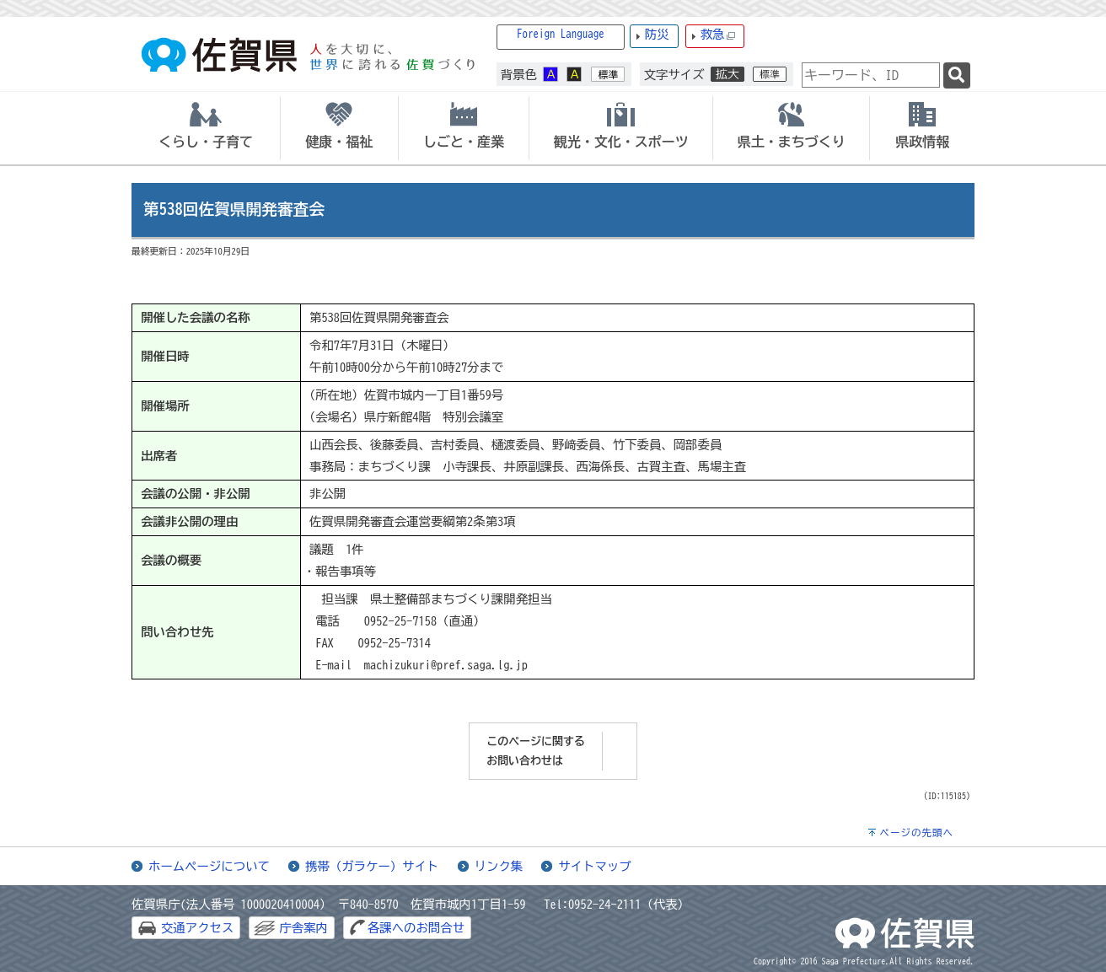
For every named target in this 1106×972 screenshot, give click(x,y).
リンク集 (499, 866)
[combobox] (871, 75)
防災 (657, 34)
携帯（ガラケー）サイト (371, 866)
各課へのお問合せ (416, 927)
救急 (718, 35)
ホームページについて (209, 866)
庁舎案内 (303, 927)
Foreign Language (560, 34)
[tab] (206, 128)
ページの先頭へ (916, 832)
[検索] (956, 75)
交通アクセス (197, 927)
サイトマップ (594, 866)
